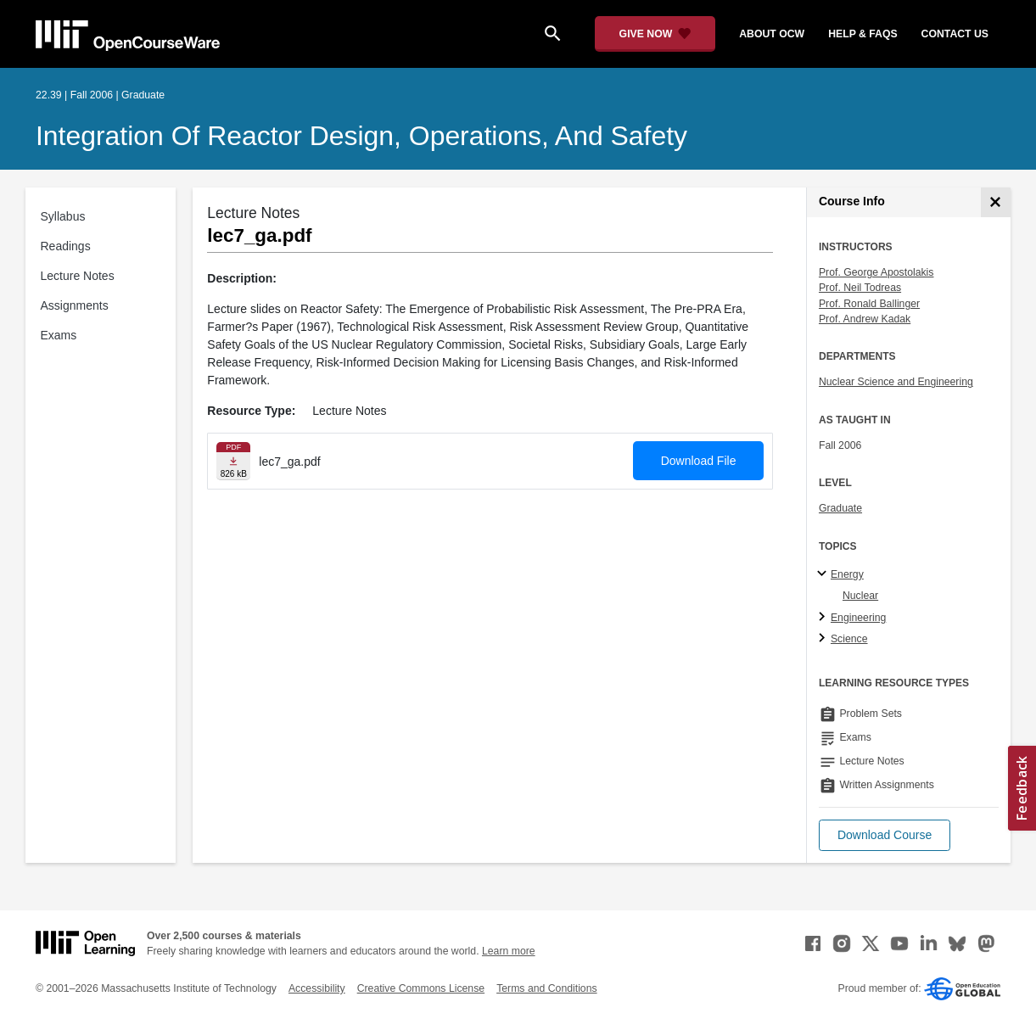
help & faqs (862, 34)
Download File (698, 460)
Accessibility (316, 988)
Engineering (858, 618)
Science (849, 639)
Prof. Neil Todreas (860, 288)
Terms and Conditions (546, 988)
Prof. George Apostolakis (876, 272)
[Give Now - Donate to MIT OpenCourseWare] (655, 34)
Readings (66, 246)
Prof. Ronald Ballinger (869, 304)
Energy (847, 574)
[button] (884, 835)
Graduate (840, 508)
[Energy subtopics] (824, 574)
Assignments (75, 305)
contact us (954, 34)
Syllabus (63, 216)
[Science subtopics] (824, 639)
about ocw (771, 34)
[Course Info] (996, 202)
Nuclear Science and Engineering (896, 382)
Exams (59, 335)
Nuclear (860, 596)
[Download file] (233, 461)
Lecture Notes (78, 276)
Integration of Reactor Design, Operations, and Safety (361, 135)
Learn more (508, 951)
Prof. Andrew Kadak (864, 319)
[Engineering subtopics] (824, 618)
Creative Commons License (420, 988)
